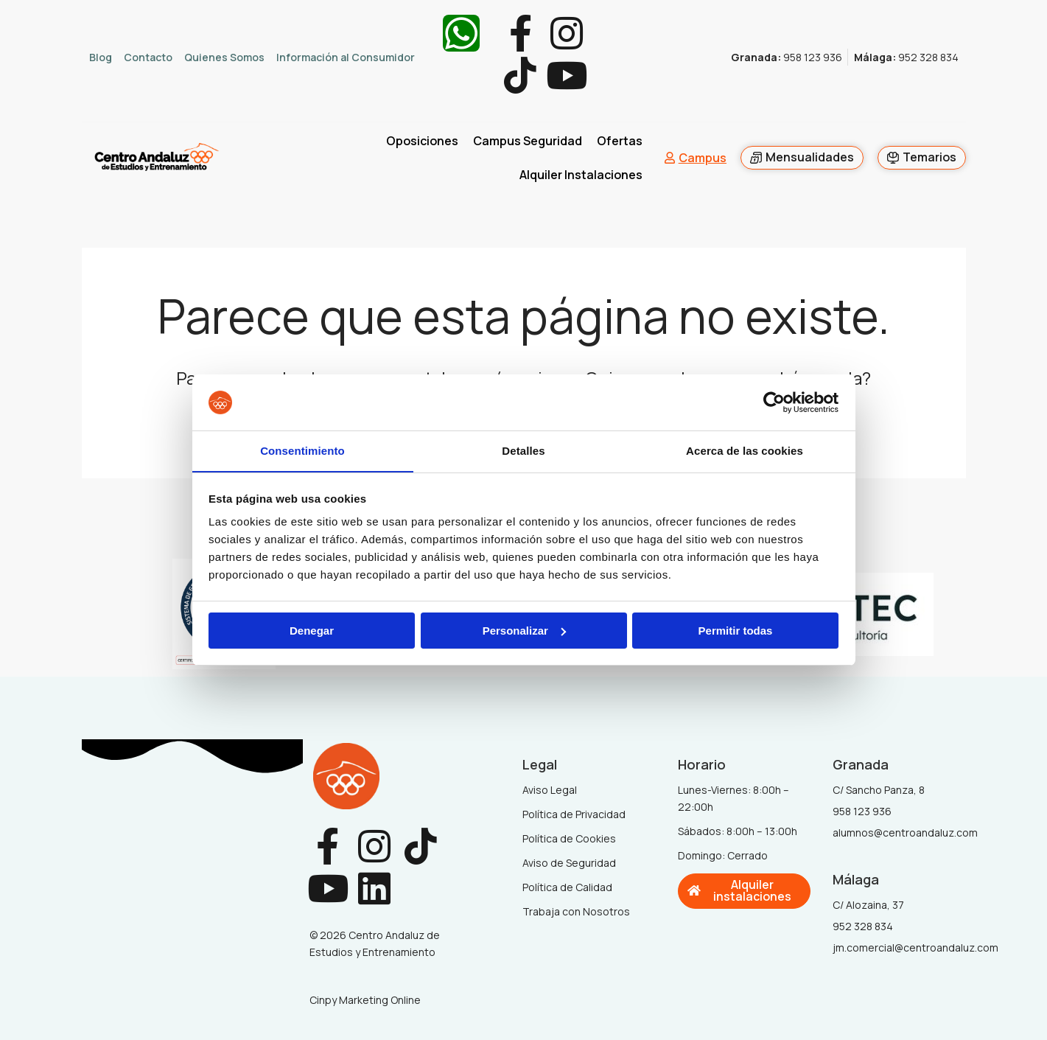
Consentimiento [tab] (302, 450)
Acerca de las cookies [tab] (744, 450)
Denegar (312, 630)
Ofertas (619, 141)
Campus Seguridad (527, 141)
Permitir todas (735, 630)
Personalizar (524, 630)
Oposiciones (422, 141)
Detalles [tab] (523, 450)
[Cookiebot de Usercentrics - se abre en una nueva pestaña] (774, 402)
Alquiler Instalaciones (580, 175)
